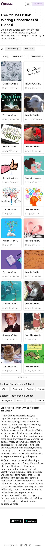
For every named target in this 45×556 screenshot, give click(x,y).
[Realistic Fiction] (19, 56)
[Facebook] (25, 545)
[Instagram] (30, 545)
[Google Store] (30, 521)
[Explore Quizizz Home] (6, 3)
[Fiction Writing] (13, 49)
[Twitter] (21, 545)
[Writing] (5, 389)
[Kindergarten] (7, 401)
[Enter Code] (38, 4)
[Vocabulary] (17, 389)
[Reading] (30, 389)
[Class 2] (30, 401)
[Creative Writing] (36, 56)
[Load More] (22, 377)
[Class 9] (29, 49)
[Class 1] (20, 401)
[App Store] (16, 521)
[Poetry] (5, 56)
